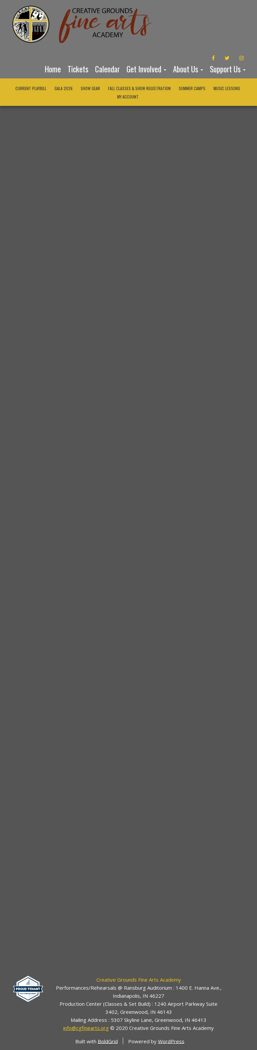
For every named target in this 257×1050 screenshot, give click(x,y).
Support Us (228, 69)
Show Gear (90, 88)
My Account (128, 97)
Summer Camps (192, 88)
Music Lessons (226, 88)
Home (53, 69)
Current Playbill (31, 88)
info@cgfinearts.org (86, 1028)
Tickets (78, 69)
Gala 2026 (64, 88)
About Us (188, 69)
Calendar (107, 69)
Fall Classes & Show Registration (139, 88)
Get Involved (146, 69)
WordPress (171, 1041)
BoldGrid (108, 1041)
